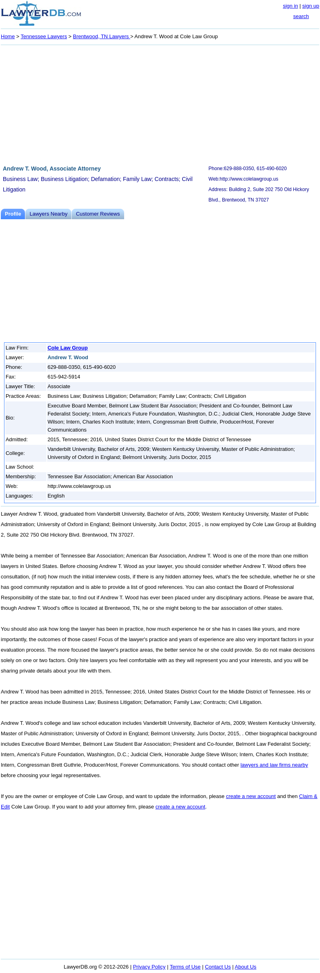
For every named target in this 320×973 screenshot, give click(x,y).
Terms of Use (185, 967)
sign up (310, 6)
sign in (290, 6)
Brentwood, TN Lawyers (101, 36)
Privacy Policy (149, 967)
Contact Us (218, 967)
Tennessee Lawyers (44, 36)
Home (8, 36)
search (301, 16)
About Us (245, 967)
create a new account (251, 796)
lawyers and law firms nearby (274, 765)
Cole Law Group (68, 348)
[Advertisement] (160, 103)
